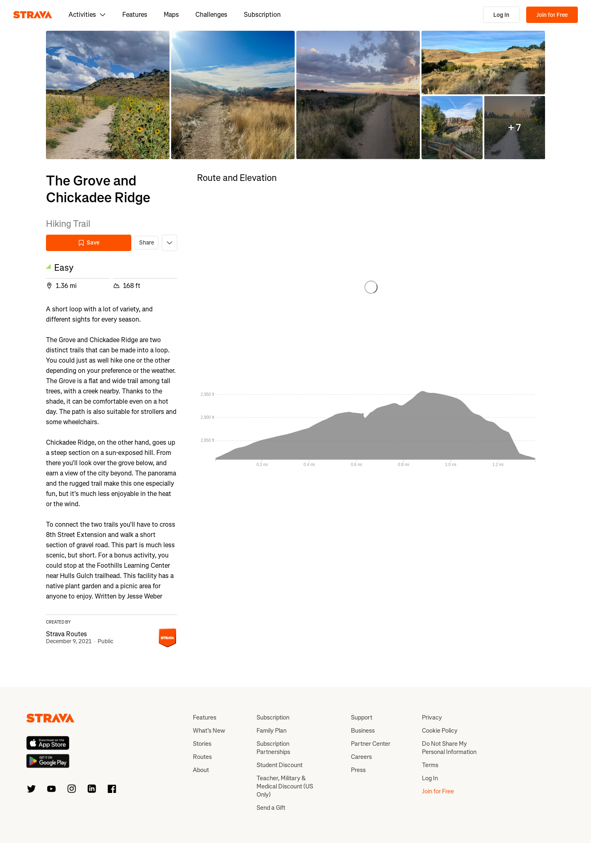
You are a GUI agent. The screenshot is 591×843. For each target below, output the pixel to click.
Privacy (432, 717)
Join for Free (552, 15)
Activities (87, 14)
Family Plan (271, 730)
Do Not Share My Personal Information (449, 748)
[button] (108, 95)
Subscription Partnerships (273, 748)
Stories (202, 744)
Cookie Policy (440, 730)
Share (146, 243)
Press (358, 770)
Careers (361, 757)
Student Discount (279, 765)
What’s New (209, 730)
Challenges (211, 14)
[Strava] (32, 14)
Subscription (262, 14)
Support (361, 717)
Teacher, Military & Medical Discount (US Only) (285, 786)
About (201, 770)
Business (363, 730)
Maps (171, 14)
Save (88, 243)
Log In (501, 15)
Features (134, 14)
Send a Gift (271, 808)
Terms (430, 765)
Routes (202, 757)
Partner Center (370, 744)
